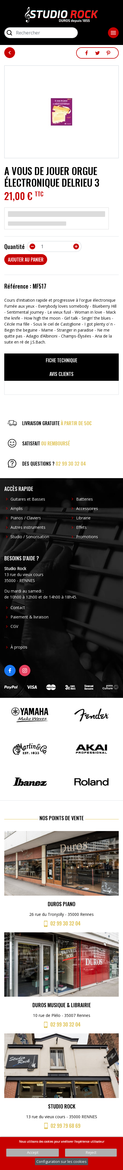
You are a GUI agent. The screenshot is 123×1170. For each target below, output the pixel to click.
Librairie (83, 518)
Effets (81, 527)
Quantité (14, 246)
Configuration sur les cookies (61, 1161)
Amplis (17, 508)
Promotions (87, 536)
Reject (91, 1152)
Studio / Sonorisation (30, 536)
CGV (14, 626)
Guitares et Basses (28, 499)
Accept (32, 1152)
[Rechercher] (41, 32)
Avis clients (61, 374)
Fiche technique (61, 360)
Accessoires (87, 508)
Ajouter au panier (25, 259)
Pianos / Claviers (26, 518)
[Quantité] (54, 246)
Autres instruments (28, 527)
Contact (18, 607)
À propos (19, 647)
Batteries (84, 499)
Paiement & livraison (30, 617)
